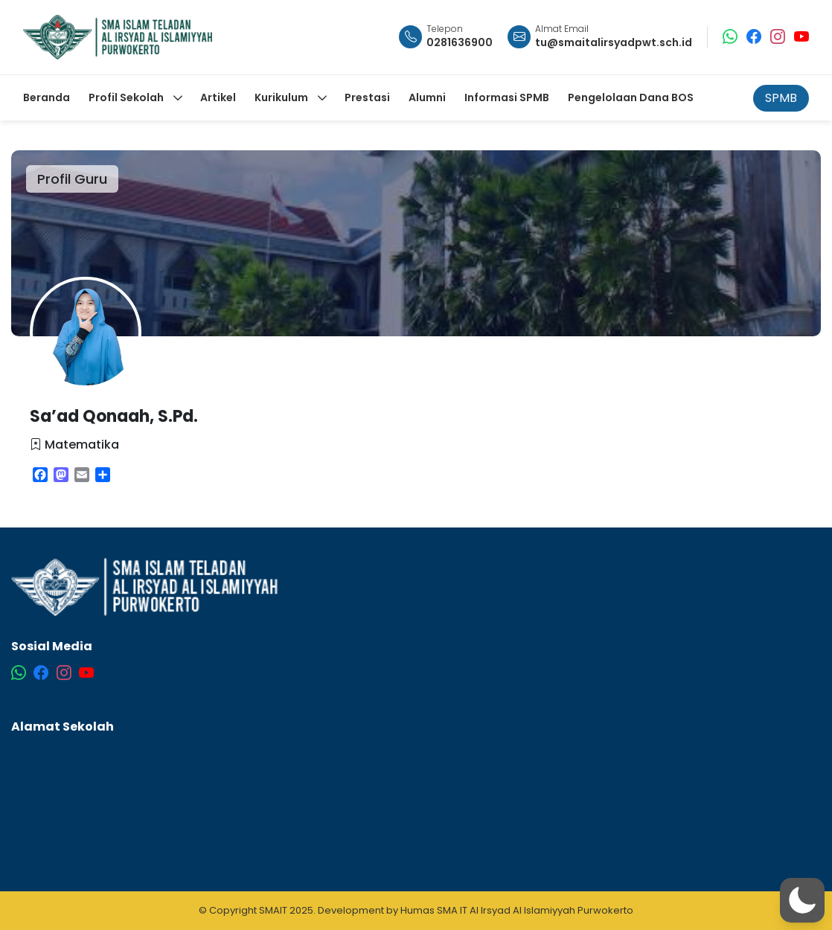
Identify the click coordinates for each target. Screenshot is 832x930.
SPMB (781, 97)
